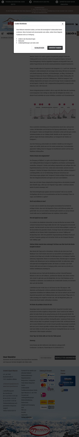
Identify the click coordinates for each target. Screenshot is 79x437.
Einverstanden (55, 48)
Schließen (39, 48)
